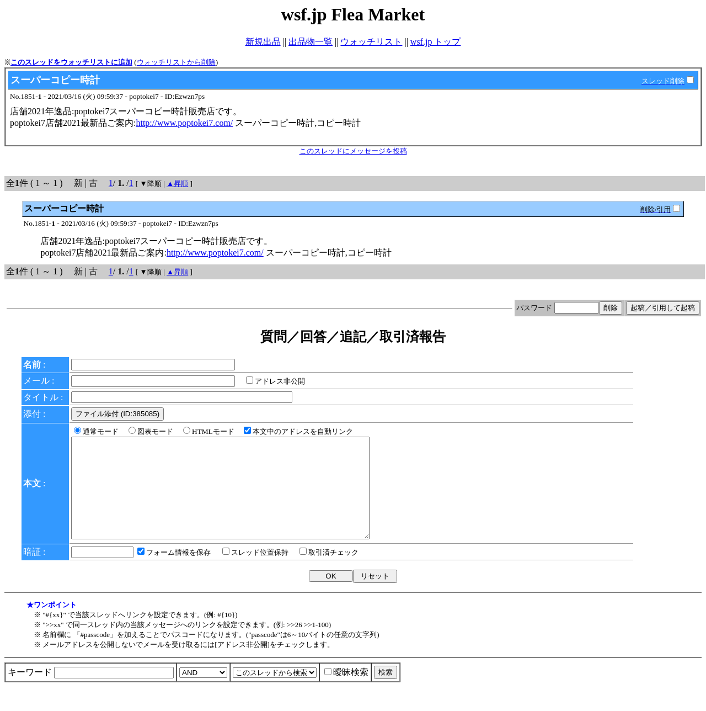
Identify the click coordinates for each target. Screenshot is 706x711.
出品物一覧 (310, 41)
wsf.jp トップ (435, 41)
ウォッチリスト (371, 41)
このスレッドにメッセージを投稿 (353, 151)
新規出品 (263, 41)
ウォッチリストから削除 (176, 62)
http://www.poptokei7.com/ (184, 123)
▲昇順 (177, 183)
